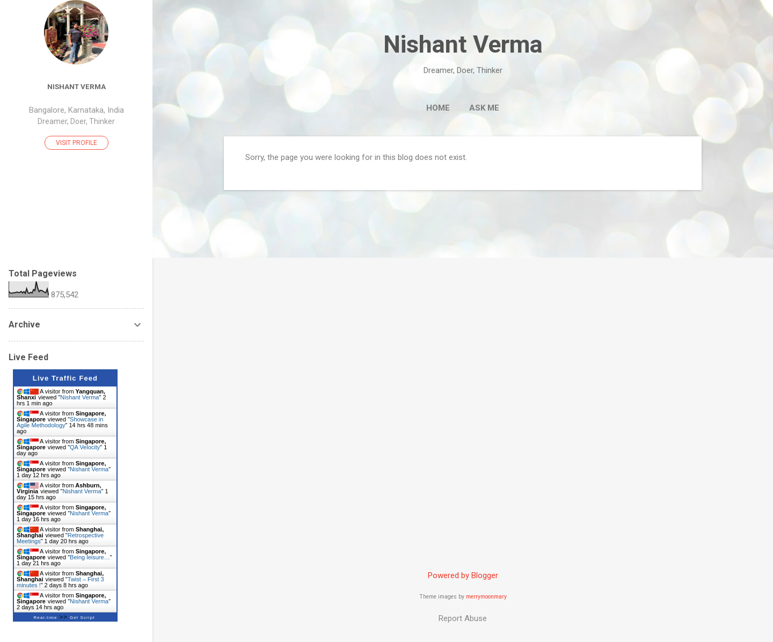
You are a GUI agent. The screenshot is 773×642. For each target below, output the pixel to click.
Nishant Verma (463, 44)
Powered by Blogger (463, 575)
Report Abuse (463, 618)
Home (438, 108)
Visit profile (76, 143)
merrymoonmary (486, 596)
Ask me (484, 108)
